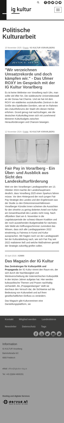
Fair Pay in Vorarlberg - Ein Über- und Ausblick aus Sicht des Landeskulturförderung (30, 174)
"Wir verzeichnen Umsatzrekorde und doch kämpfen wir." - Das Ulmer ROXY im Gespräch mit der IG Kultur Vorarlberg (30, 78)
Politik (25, 132)
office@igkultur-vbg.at (17, 369)
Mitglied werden (27, 319)
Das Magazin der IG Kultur (29, 261)
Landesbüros (49, 319)
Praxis (25, 48)
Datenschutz (29, 326)
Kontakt (9, 319)
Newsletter (10, 326)
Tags (43, 326)
